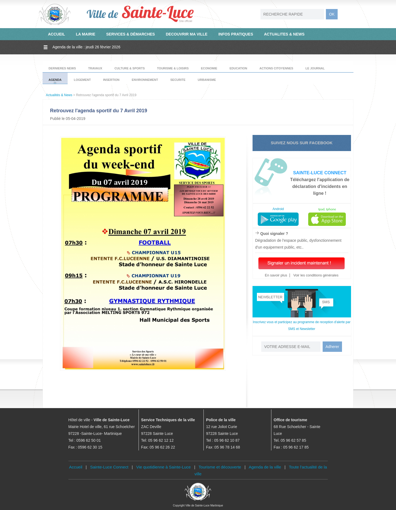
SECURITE (177, 79)
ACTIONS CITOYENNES (276, 68)
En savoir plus (276, 275)
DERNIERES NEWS (62, 68)
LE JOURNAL (315, 68)
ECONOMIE (209, 68)
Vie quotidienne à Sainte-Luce (163, 467)
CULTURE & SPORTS (130, 68)
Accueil (75, 467)
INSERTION (111, 79)
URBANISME (207, 79)
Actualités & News (59, 95)
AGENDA (55, 79)
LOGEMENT (82, 79)
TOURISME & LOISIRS (173, 68)
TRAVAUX (95, 68)
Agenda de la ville (265, 467)
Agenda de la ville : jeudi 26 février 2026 (86, 47)
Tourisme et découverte (220, 467)
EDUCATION (238, 68)
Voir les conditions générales (315, 275)
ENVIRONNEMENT (145, 79)
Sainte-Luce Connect (109, 467)
